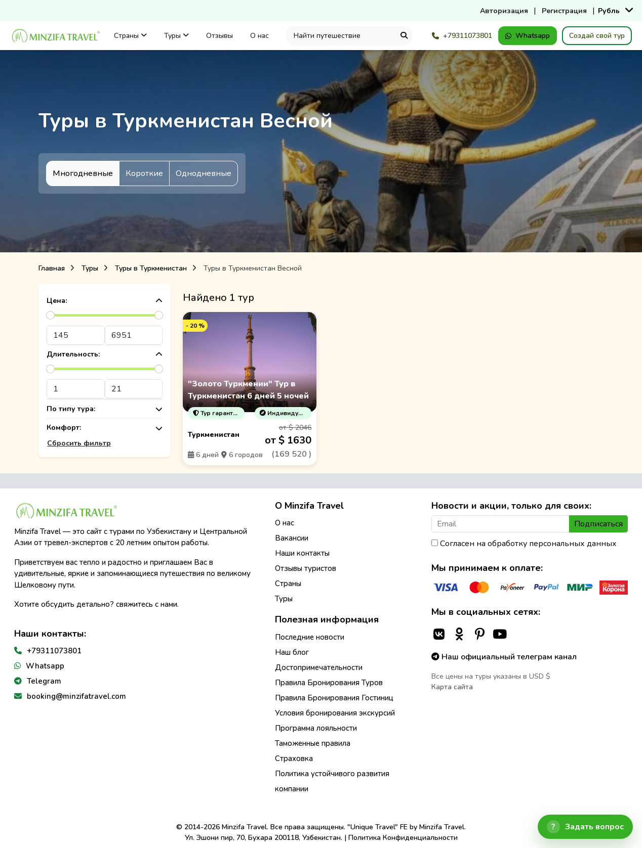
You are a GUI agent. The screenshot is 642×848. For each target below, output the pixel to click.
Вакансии (291, 538)
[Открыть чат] (585, 827)
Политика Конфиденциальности (403, 837)
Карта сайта (452, 687)
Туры (176, 35)
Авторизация (504, 11)
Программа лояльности (316, 728)
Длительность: (105, 354)
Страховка (294, 758)
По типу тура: (105, 409)
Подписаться (598, 523)
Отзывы (219, 35)
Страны (130, 35)
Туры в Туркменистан (151, 268)
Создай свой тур (597, 35)
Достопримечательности (319, 667)
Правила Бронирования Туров (329, 683)
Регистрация (564, 11)
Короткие (144, 173)
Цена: (105, 301)
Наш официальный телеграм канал (504, 656)
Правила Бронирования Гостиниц (334, 698)
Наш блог (292, 652)
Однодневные (203, 173)
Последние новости (309, 637)
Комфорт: (105, 428)
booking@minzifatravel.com (76, 696)
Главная (51, 268)
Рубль (609, 11)
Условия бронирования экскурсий (335, 713)
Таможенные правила (312, 743)
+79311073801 (462, 35)
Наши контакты (302, 553)
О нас (259, 35)
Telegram (44, 681)
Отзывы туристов (305, 568)
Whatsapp (527, 35)
